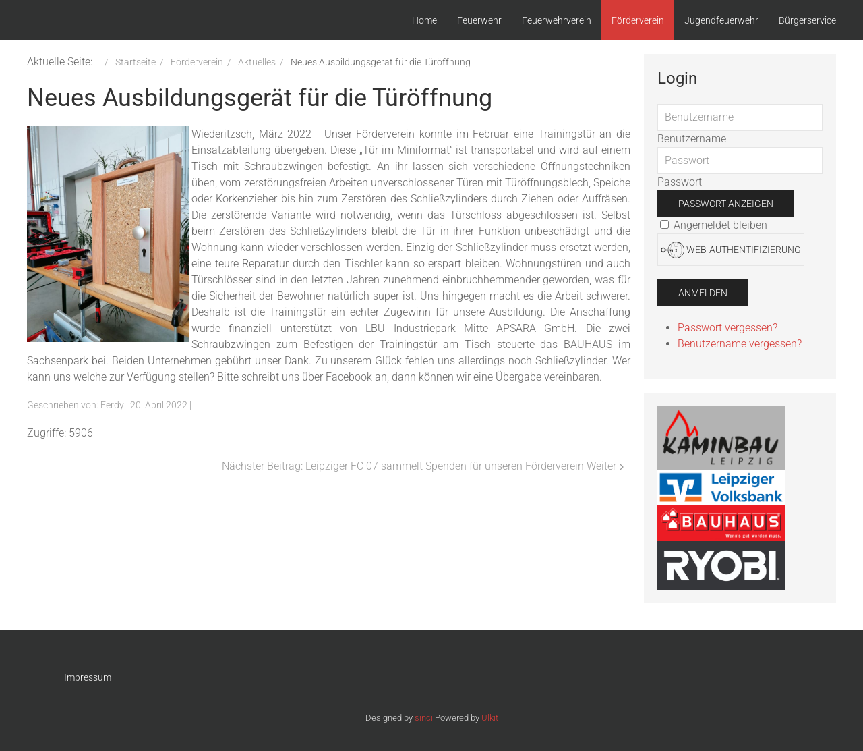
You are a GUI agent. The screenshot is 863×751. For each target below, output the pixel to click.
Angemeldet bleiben (713, 225)
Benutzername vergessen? (740, 343)
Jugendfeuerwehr (721, 20)
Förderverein (638, 20)
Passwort (679, 181)
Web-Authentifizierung (731, 250)
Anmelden (702, 292)
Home (424, 20)
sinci (424, 718)
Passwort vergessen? (727, 327)
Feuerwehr (479, 20)
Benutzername (691, 138)
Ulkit (489, 718)
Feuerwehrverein (556, 20)
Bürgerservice (807, 20)
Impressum (87, 677)
